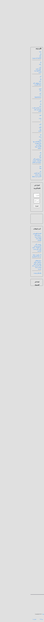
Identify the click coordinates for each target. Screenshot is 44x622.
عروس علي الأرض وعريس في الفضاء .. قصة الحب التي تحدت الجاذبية (7, 248)
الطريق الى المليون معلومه (31, 599)
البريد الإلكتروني (37, 547)
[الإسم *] (7, 195)
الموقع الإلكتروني (37, 557)
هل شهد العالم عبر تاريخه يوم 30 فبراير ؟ (36, 393)
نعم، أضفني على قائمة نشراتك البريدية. (31, 578)
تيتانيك (31, 63)
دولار (32, 134)
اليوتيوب (21, 221)
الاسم (39, 537)
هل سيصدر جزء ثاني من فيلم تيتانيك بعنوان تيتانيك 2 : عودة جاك (30, 55)
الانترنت (31, 150)
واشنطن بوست (8, 273)
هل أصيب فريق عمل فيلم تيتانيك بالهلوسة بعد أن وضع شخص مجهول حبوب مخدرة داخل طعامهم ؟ (29, 316)
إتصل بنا (5, 619)
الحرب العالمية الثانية (10, 128)
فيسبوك (26, 199)
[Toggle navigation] (22, 38)
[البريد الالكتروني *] (7, 201)
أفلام (35, 63)
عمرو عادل (24, 405)
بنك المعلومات (20, 619)
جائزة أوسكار (33, 129)
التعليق (39, 505)
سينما (28, 63)
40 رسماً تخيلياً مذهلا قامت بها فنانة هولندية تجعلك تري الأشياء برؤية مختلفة (8, 141)
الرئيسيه (28, 619)
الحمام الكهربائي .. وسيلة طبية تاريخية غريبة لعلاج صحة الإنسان (8, 237)
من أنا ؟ (12, 619)
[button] (2, 39)
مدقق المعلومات (38, 49)
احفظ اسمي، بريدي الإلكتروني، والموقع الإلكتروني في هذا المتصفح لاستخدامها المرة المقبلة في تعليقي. (30, 571)
